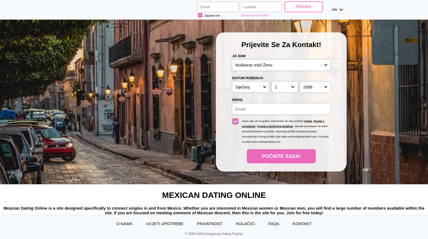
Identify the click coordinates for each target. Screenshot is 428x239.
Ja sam (239, 56)
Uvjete (308, 121)
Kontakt (302, 223)
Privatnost (209, 223)
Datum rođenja (247, 78)
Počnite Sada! (281, 156)
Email (237, 100)
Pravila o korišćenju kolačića (275, 126)
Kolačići (245, 223)
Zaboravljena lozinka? (255, 15)
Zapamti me (209, 15)
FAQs (273, 223)
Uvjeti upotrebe (164, 223)
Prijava (303, 7)
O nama (124, 223)
